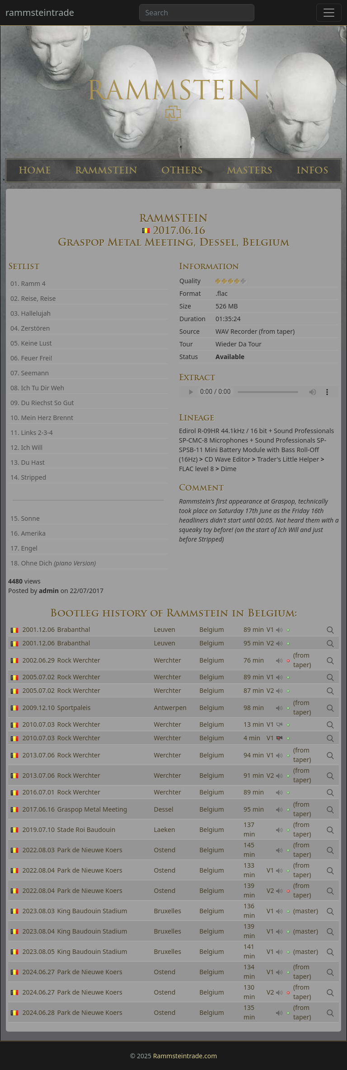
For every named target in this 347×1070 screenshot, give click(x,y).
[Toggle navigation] (329, 13)
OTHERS (182, 170)
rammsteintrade (39, 12)
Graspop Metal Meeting (92, 809)
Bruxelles (167, 910)
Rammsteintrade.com (185, 1055)
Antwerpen (170, 707)
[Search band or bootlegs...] (196, 12)
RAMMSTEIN (106, 170)
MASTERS (249, 170)
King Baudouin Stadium (92, 910)
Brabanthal (73, 629)
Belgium (211, 629)
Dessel (163, 809)
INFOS (312, 170)
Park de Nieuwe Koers (89, 850)
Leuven (164, 629)
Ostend (164, 850)
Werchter (167, 677)
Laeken (164, 829)
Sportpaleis (74, 707)
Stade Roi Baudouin (86, 829)
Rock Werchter (78, 677)
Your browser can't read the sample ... (259, 391)
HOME (35, 170)
